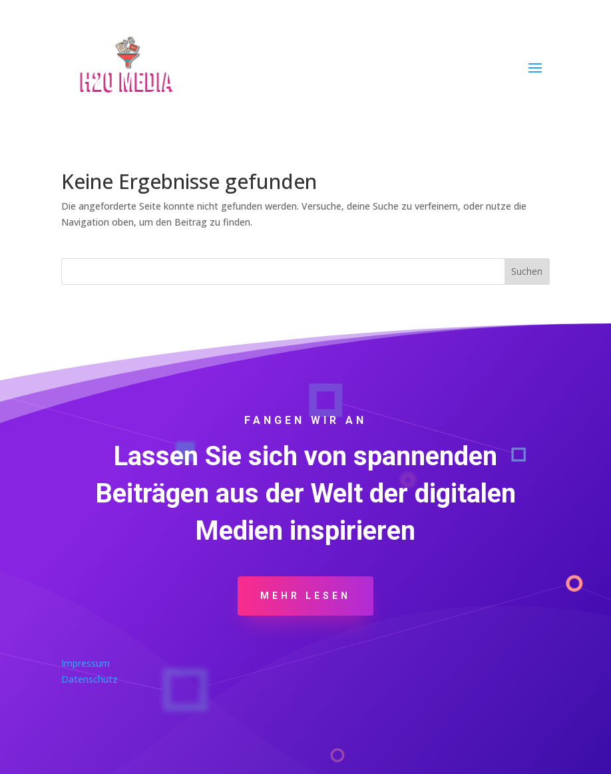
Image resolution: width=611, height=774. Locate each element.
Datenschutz (89, 679)
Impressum (85, 663)
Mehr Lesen (305, 595)
